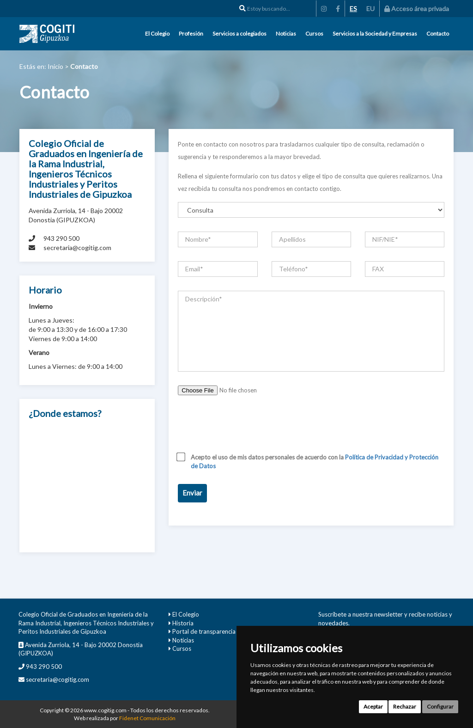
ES (353, 8)
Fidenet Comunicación (147, 718)
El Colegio (157, 33)
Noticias (286, 33)
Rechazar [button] (404, 706)
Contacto (437, 33)
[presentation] (248, 427)
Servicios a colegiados (239, 33)
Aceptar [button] (373, 706)
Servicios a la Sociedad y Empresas (375, 33)
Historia (183, 623)
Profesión (191, 33)
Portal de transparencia (204, 631)
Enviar (192, 493)
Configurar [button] (440, 706)
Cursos (314, 33)
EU (370, 8)
